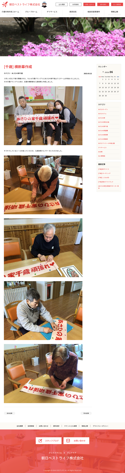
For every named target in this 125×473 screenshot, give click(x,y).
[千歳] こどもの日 (103, 177)
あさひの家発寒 (103, 135)
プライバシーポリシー (100, 426)
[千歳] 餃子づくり (103, 169)
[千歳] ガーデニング (104, 173)
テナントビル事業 (70, 426)
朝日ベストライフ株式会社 (21, 4)
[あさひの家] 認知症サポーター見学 (108, 187)
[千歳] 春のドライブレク (105, 182)
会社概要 (61, 4)
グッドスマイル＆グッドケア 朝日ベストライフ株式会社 (62, 456)
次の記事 (86, 413)
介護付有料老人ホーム (10, 13)
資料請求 (103, 4)
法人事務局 (117, 4)
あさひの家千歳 (103, 126)
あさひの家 (101, 118)
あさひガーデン (103, 109)
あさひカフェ (102, 114)
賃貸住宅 (72, 13)
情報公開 (114, 13)
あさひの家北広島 (103, 122)
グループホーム (31, 13)
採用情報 (75, 4)
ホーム (5, 22)
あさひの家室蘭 (103, 131)
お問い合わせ (89, 4)
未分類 (100, 152)
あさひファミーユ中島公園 (106, 143)
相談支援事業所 (93, 13)
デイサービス (52, 13)
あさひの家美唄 (103, 139)
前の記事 (9, 413)
